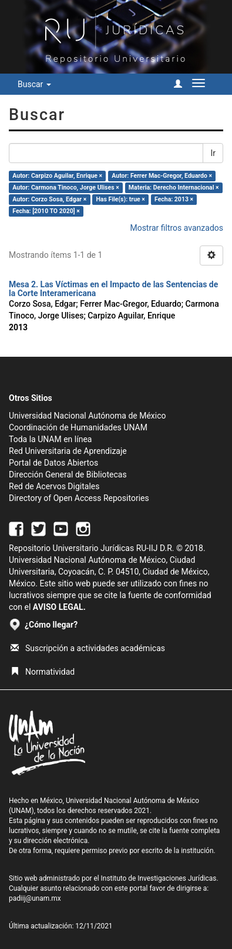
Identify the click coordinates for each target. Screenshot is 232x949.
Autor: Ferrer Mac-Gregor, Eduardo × (162, 176)
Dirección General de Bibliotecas (68, 474)
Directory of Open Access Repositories (79, 498)
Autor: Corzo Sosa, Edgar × (49, 199)
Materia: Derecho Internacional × (174, 187)
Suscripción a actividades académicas (88, 648)
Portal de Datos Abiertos (53, 462)
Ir (213, 153)
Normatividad (43, 671)
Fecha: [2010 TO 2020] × (46, 211)
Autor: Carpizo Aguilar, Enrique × (57, 176)
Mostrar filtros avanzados (176, 228)
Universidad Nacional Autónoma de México (87, 415)
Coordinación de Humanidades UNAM (78, 427)
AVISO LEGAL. (59, 607)
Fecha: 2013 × (173, 199)
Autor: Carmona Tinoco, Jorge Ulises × (65, 187)
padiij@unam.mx (35, 898)
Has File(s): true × (120, 199)
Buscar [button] (34, 84)
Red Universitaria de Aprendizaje (68, 451)
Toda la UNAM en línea (50, 439)
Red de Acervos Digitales (54, 486)
